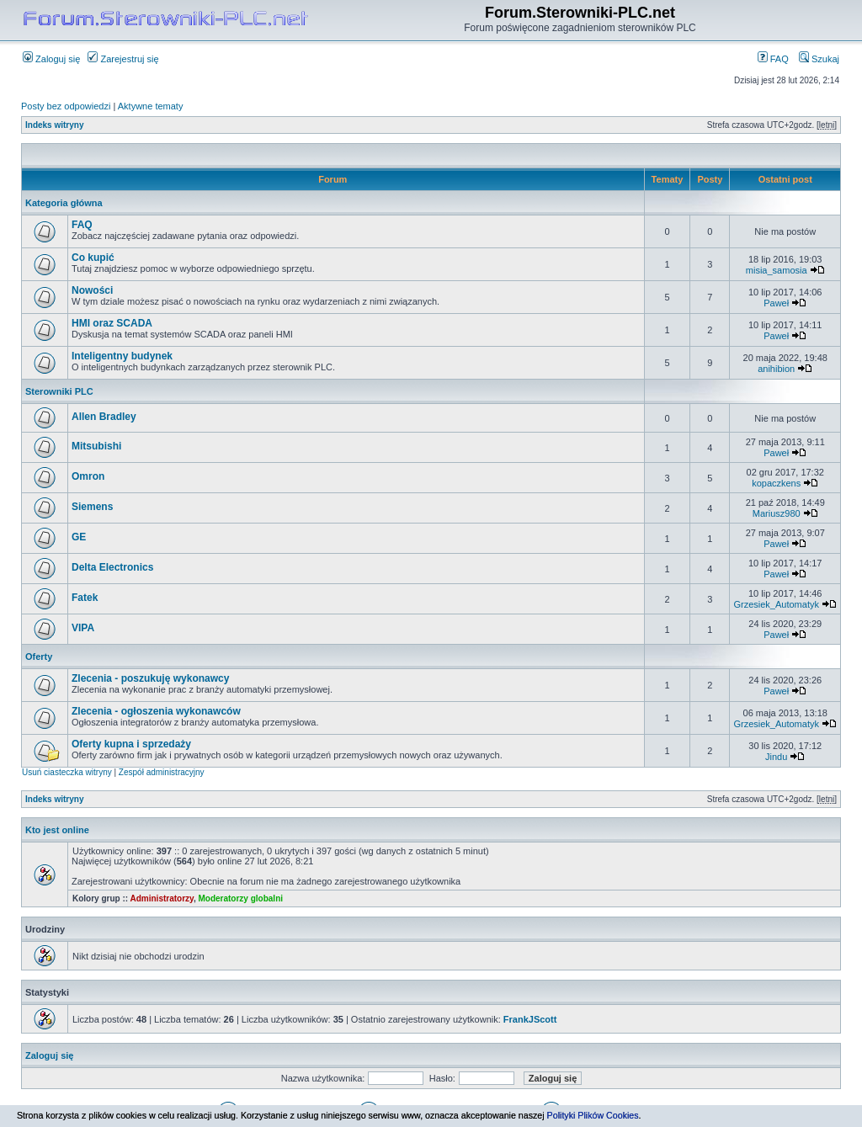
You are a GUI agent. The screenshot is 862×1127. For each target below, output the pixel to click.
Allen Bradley (104, 417)
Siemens (92, 507)
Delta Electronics (112, 567)
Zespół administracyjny (162, 772)
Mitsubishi (96, 446)
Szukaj (819, 59)
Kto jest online (57, 830)
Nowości (92, 290)
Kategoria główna (64, 203)
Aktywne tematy (151, 106)
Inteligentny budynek (122, 356)
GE (79, 537)
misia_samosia (776, 270)
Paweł (776, 303)
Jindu (776, 757)
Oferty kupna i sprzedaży (131, 744)
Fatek (85, 597)
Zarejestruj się (123, 59)
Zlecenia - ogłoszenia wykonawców (156, 711)
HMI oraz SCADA (112, 323)
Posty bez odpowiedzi (65, 106)
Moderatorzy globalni (240, 898)
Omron (88, 476)
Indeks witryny (54, 125)
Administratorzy (162, 898)
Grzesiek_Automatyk (775, 604)
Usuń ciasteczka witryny (67, 772)
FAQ (773, 59)
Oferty (38, 656)
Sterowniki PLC (59, 391)
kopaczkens (776, 483)
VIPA (83, 628)
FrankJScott (530, 1019)
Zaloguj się (51, 59)
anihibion (776, 369)
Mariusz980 (777, 513)
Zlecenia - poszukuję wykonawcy (150, 678)
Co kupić (93, 257)
